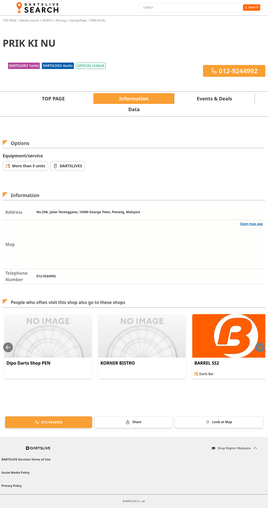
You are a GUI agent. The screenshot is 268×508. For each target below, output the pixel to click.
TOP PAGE (10, 20)
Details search (30, 20)
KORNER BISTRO (117, 363)
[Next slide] (260, 347)
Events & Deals (214, 98)
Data (134, 109)
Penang (61, 20)
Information (134, 98)
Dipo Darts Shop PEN (28, 363)
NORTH (47, 20)
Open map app (251, 224)
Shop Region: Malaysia (234, 448)
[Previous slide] (8, 347)
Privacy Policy (11, 486)
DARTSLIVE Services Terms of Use (25, 459)
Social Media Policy (15, 472)
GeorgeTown (78, 20)
